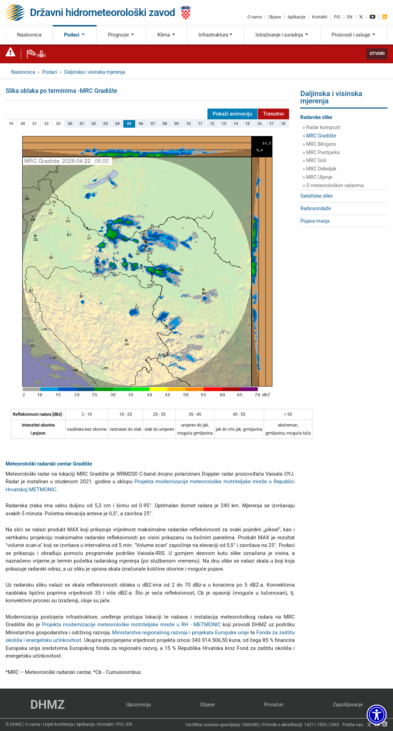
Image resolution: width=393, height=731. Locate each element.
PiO (337, 17)
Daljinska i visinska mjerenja (94, 72)
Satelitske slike (316, 196)
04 (117, 123)
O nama (254, 17)
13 (224, 123)
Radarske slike (316, 117)
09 (176, 123)
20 (23, 123)
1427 (309, 725)
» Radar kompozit (321, 127)
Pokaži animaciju (232, 114)
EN (349, 17)
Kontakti (319, 17)
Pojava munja (314, 221)
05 (129, 123)
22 (46, 123)
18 (283, 123)
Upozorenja (138, 704)
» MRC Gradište (319, 135)
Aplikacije (296, 17)
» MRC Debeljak (319, 169)
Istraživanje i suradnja (282, 35)
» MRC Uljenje (317, 177)
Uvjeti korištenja (58, 724)
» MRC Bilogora (319, 144)
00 (70, 123)
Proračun (274, 704)
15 (247, 123)
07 (153, 123)
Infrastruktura (215, 35)
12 (212, 123)
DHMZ (47, 705)
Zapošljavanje (348, 704)
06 (141, 123)
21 (34, 123)
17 (271, 123)
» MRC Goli (314, 160)
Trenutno (273, 114)
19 (11, 123)
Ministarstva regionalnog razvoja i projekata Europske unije (180, 632)
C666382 (250, 725)
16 (259, 123)
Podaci (74, 35)
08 (165, 123)
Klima (166, 35)
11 (200, 123)
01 (82, 123)
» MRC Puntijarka (321, 152)
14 (236, 123)
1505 (322, 725)
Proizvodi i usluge (353, 35)
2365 (334, 725)
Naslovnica (29, 35)
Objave (274, 17)
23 (58, 123)
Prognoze (121, 35)
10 (188, 123)
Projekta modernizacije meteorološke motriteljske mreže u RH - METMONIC (131, 624)
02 (94, 123)
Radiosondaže (315, 208)
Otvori (377, 53)
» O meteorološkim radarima (333, 185)
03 (106, 123)
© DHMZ (14, 724)
